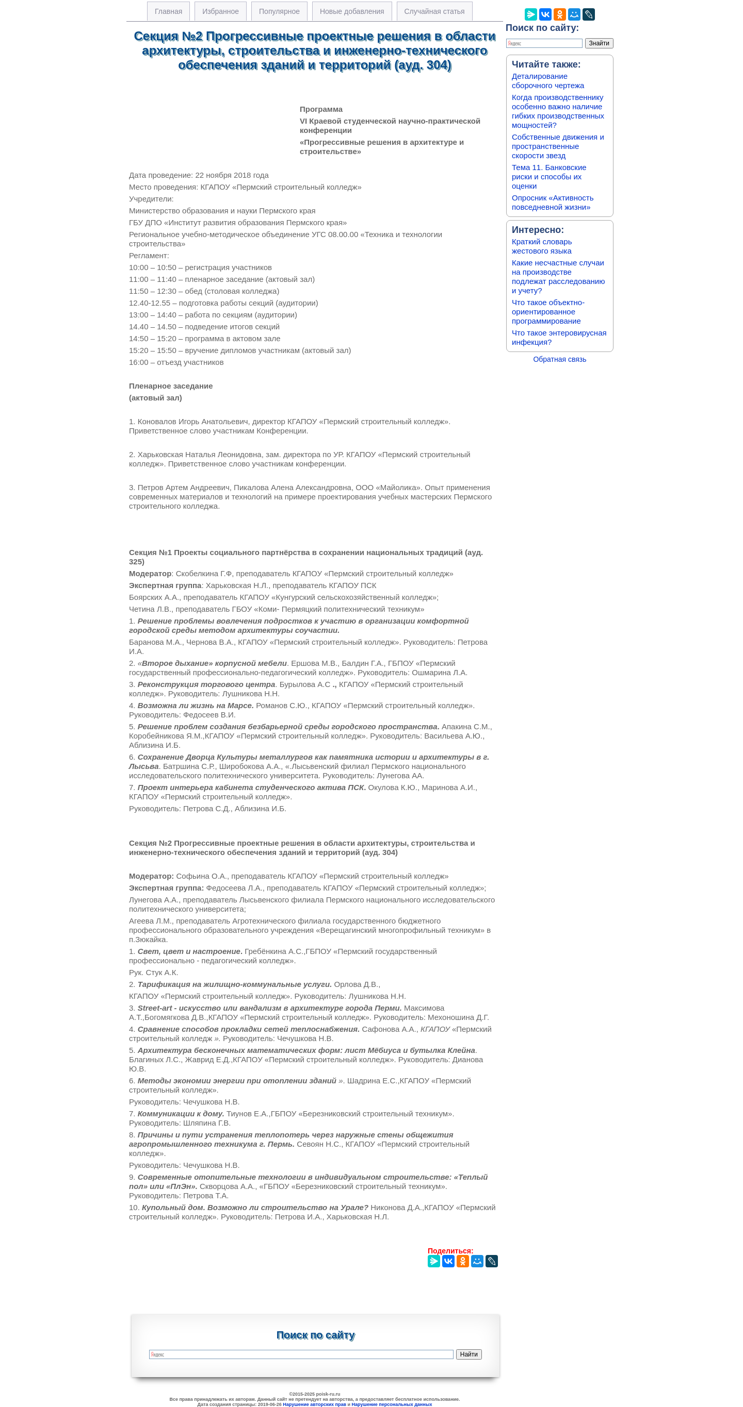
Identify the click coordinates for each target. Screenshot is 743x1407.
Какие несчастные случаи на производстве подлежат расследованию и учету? (558, 276)
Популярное (279, 11)
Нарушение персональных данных (392, 1404)
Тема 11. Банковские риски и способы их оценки (549, 176)
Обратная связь (559, 359)
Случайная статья (435, 11)
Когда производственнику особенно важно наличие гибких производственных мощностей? (558, 111)
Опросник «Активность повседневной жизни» (552, 202)
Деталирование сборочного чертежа (548, 81)
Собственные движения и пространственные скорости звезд (558, 146)
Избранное (220, 11)
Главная (168, 11)
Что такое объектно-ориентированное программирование (548, 311)
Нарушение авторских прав (314, 1404)
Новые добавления (352, 11)
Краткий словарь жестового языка (542, 246)
